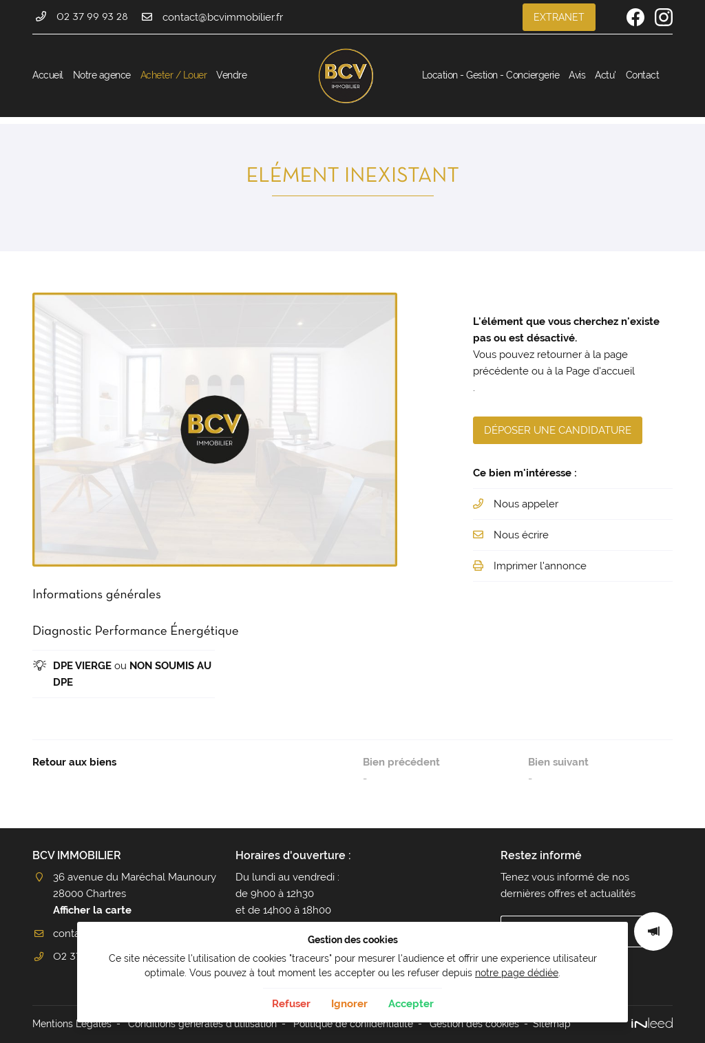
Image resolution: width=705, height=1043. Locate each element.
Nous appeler (526, 504)
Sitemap (552, 1023)
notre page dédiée (516, 972)
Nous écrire (521, 535)
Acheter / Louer (173, 75)
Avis (577, 75)
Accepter (411, 1004)
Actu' (605, 75)
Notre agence (102, 75)
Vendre (231, 75)
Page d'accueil (600, 371)
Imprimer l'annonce (540, 566)
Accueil (47, 75)
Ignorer (349, 1004)
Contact (643, 75)
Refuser (291, 1004)
